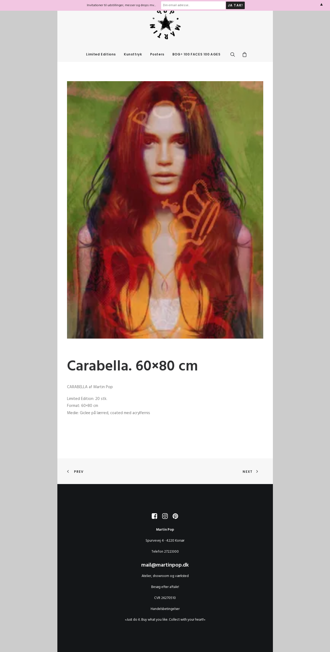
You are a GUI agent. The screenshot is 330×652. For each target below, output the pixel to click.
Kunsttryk (133, 65)
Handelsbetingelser (165, 609)
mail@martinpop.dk (165, 565)
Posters (157, 65)
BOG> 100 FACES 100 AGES (196, 65)
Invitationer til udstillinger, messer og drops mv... (121, 5)
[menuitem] (101, 65)
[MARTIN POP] (165, 34)
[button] (234, 65)
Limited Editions (101, 65)
